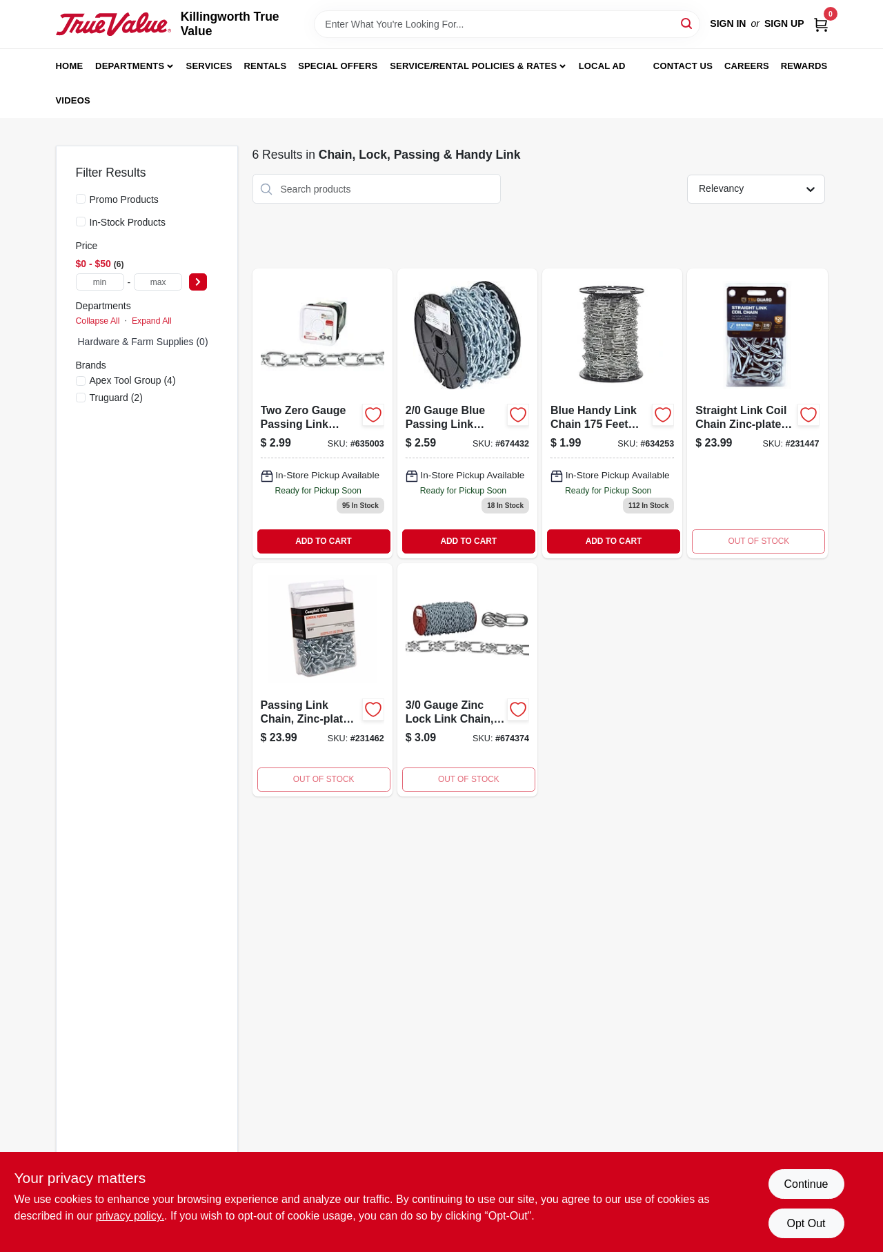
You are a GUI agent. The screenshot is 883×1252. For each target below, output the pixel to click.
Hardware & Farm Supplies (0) (143, 341)
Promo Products (124, 199)
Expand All (152, 321)
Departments (129, 66)
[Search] (687, 23)
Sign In (728, 23)
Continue (806, 1184)
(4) (133, 380)
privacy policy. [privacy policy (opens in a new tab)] (130, 1216)
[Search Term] (507, 24)
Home (69, 66)
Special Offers (337, 66)
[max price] (158, 282)
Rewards (804, 66)
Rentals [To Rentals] (265, 66)
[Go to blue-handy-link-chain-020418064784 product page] (612, 413)
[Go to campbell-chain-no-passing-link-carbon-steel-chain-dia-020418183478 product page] (467, 413)
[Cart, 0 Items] (821, 24)
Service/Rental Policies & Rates (473, 66)
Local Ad (602, 66)
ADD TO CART (323, 541)
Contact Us (683, 66)
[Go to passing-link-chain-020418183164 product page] (322, 413)
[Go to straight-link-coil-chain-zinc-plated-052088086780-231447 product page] (757, 413)
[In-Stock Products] (81, 221)
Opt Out (805, 1223)
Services (209, 66)
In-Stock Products (128, 222)
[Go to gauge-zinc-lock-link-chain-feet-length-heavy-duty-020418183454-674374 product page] (467, 679)
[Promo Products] (81, 199)
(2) (116, 397)
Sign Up (784, 23)
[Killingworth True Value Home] (113, 24)
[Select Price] (198, 282)
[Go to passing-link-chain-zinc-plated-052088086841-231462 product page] (322, 679)
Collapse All (98, 321)
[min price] (100, 282)
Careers (746, 66)
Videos (73, 100)
